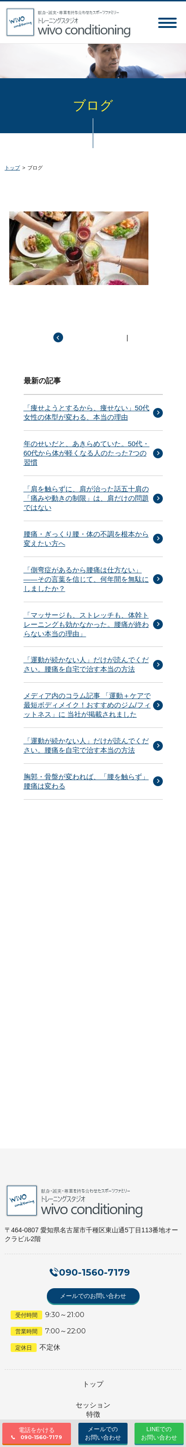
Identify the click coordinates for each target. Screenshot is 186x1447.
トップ (12, 167)
